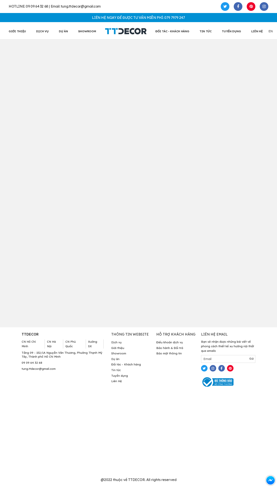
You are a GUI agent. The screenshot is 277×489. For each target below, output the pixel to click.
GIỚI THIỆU (17, 31)
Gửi (251, 358)
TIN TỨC (206, 31)
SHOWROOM (87, 31)
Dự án (63, 31)
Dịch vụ (42, 31)
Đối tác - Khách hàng (126, 364)
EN (271, 31)
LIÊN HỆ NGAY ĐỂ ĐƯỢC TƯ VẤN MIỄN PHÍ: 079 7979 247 (138, 17)
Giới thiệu (117, 348)
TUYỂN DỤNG (231, 31)
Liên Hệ (116, 381)
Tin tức (116, 370)
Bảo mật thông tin (169, 353)
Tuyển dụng (119, 375)
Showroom (118, 353)
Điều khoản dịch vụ (169, 342)
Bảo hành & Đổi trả (169, 348)
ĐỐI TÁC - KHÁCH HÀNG (172, 31)
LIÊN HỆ (257, 31)
